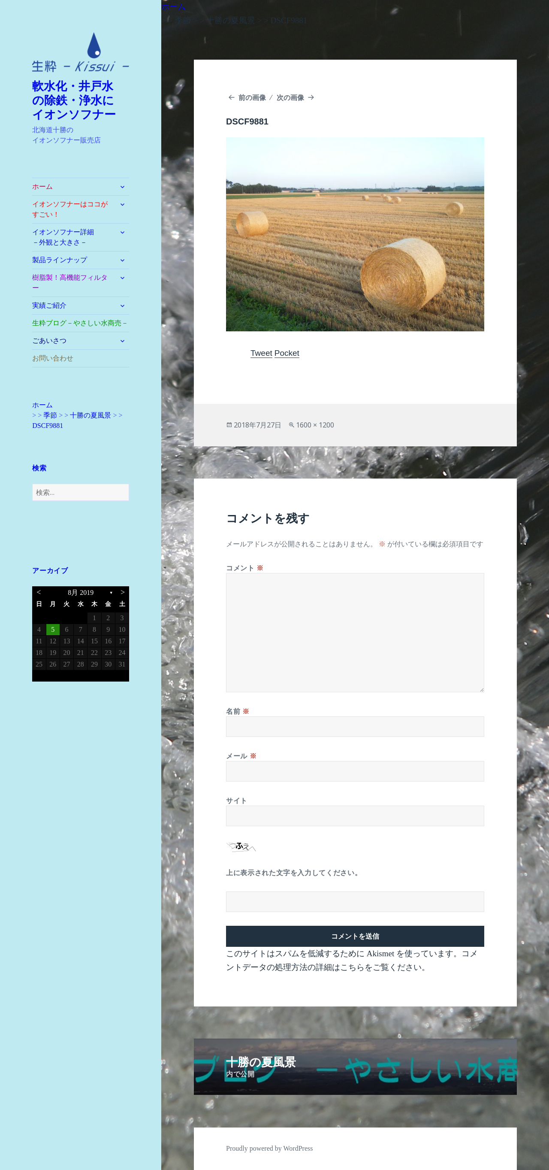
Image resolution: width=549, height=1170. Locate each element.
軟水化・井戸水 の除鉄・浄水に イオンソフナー (79, 100)
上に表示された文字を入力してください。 (294, 872)
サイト (236, 800)
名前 (238, 711)
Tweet (261, 353)
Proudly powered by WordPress (269, 1148)
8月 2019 (81, 592)
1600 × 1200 (315, 425)
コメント (245, 568)
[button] (80, 52)
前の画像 (252, 97)
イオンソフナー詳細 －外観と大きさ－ (73, 237)
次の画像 (290, 97)
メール (241, 756)
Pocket (286, 353)
